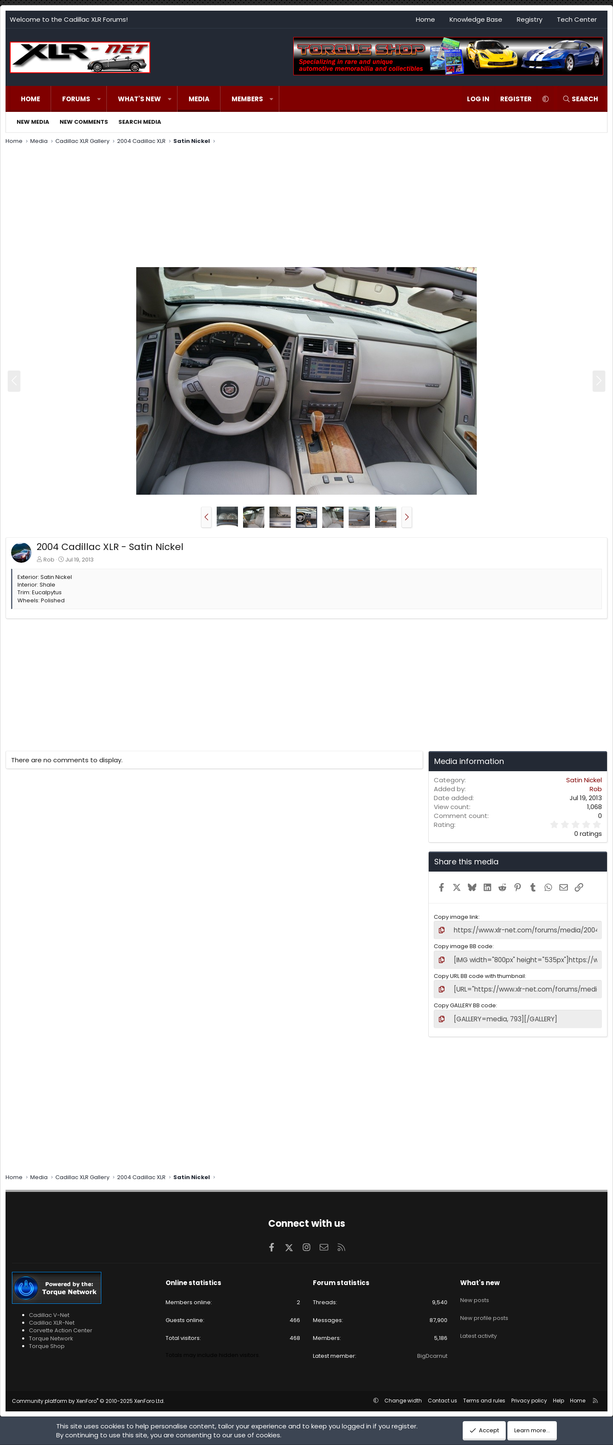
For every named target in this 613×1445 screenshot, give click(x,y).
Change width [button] (403, 1395)
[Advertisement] (261, 207)
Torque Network (51, 1333)
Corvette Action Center (60, 1325)
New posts (474, 1292)
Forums (76, 98)
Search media (139, 122)
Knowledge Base (476, 19)
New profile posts (484, 1307)
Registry (529, 19)
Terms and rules (484, 1395)
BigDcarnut (432, 1351)
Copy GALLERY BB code (465, 1002)
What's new (139, 98)
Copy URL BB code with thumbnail (479, 973)
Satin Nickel (584, 779)
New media (33, 122)
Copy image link (456, 917)
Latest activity (478, 1323)
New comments (84, 122)
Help (558, 1395)
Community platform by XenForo (88, 1395)
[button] (99, 99)
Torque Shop (47, 1341)
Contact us (442, 1395)
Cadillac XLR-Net (51, 1318)
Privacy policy (529, 1395)
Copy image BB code (463, 945)
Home (425, 19)
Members (247, 98)
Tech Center (577, 19)
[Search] (580, 99)
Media (199, 98)
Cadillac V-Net (49, 1310)
